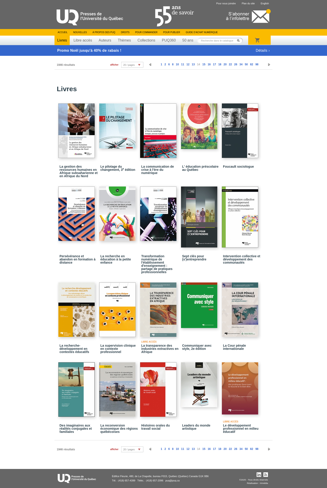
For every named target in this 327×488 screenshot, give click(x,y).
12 (187, 64)
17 (214, 64)
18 (219, 64)
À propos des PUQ (103, 32)
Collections (146, 40)
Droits (125, 32)
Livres (62, 40)
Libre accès (83, 40)
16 (209, 64)
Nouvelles (80, 32)
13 (193, 64)
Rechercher (239, 40)
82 (251, 64)
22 (230, 64)
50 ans (187, 40)
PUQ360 (169, 40)
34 (241, 64)
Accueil (62, 32)
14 (198, 64)
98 (256, 64)
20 (224, 64)
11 (182, 64)
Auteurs (105, 40)
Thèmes (124, 40)
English (265, 3)
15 (203, 64)
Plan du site (248, 3)
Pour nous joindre (226, 3)
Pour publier (171, 32)
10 (177, 64)
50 (246, 64)
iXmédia (264, 483)
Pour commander (146, 32)
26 (235, 64)
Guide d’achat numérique (202, 32)
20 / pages (129, 65)
